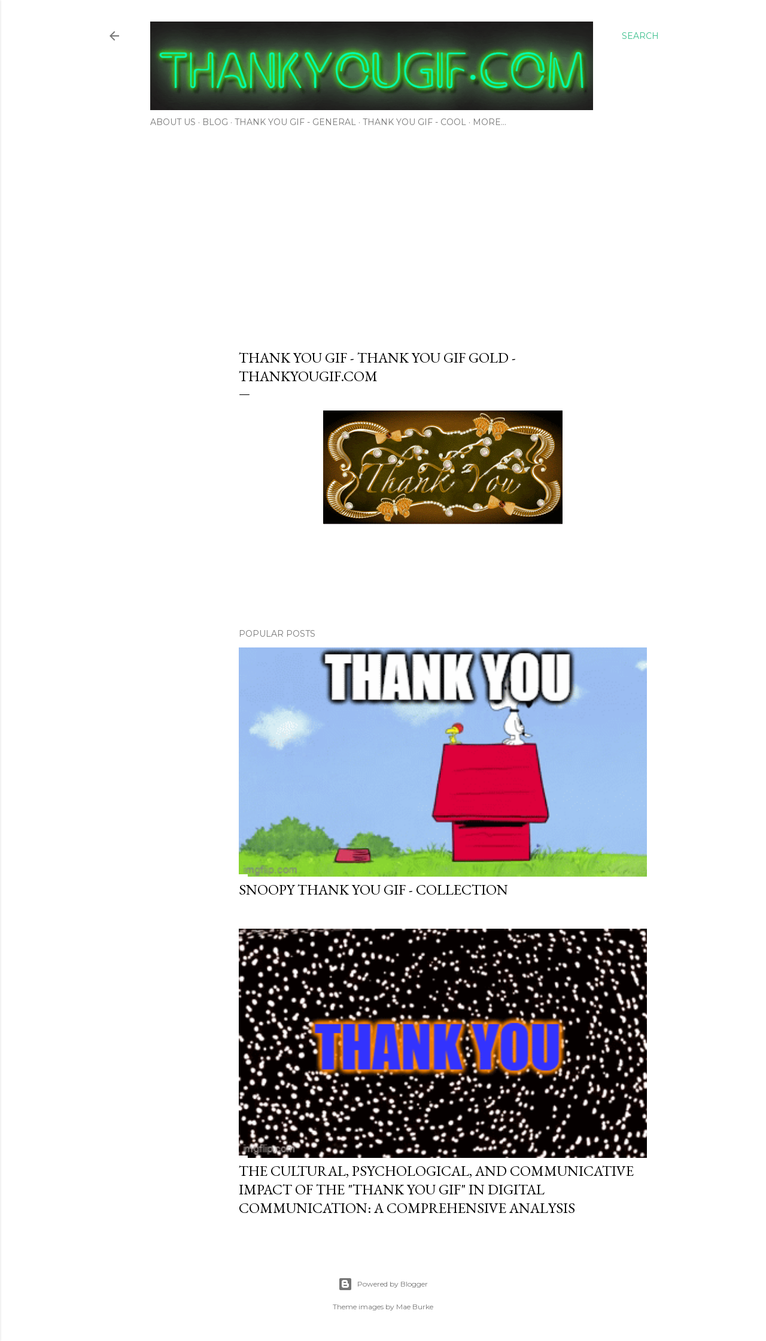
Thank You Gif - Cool (414, 122)
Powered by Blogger (383, 1284)
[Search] (640, 36)
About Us (173, 122)
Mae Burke (414, 1306)
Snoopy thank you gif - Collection (373, 889)
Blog (215, 122)
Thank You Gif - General (295, 122)
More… (489, 122)
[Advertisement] (383, 234)
